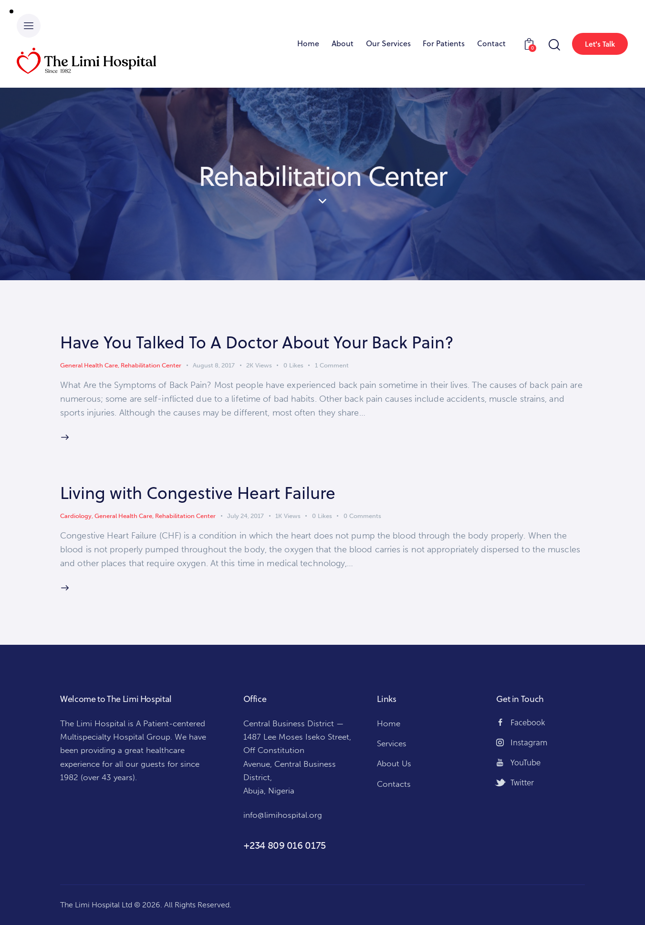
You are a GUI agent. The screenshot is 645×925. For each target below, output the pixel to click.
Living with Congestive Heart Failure (197, 492)
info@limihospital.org (282, 815)
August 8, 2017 (214, 365)
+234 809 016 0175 (284, 845)
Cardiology (76, 515)
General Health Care (89, 365)
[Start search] (554, 45)
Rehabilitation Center (151, 365)
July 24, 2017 (245, 515)
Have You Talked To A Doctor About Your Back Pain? (257, 342)
